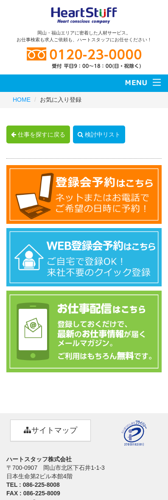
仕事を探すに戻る (38, 134)
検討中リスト (99, 134)
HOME (22, 99)
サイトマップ (50, 430)
